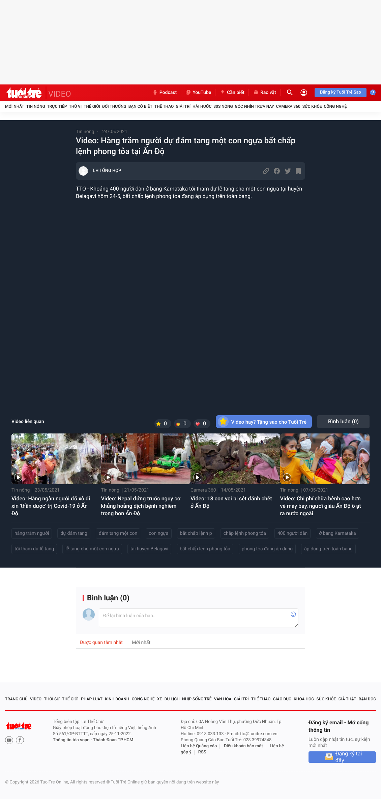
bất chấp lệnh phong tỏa (205, 549)
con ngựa (158, 533)
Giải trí (183, 106)
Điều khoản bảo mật (243, 746)
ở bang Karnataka (337, 533)
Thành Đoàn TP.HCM (113, 740)
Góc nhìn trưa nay (254, 106)
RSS (202, 752)
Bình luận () (343, 421)
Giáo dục (282, 699)
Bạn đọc (367, 699)
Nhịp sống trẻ (197, 699)
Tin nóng (35, 106)
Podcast (164, 92)
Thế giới (92, 106)
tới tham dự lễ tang (34, 549)
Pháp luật (91, 699)
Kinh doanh (117, 699)
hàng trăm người (31, 533)
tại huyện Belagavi (149, 549)
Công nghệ (335, 106)
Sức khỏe (312, 106)
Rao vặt (264, 92)
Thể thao (164, 106)
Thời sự (51, 699)
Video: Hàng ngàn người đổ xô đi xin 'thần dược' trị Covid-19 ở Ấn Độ (50, 506)
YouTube (198, 92)
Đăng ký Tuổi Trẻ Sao (340, 92)
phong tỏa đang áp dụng (267, 549)
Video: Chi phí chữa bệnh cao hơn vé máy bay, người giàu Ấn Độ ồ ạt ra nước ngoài (320, 506)
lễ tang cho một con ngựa (92, 549)
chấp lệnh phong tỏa (245, 533)
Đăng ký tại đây (348, 757)
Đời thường (114, 106)
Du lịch (172, 699)
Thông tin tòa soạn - (73, 740)
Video (35, 699)
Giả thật (347, 699)
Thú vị (75, 106)
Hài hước (202, 106)
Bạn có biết (140, 106)
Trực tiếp (57, 106)
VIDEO (59, 94)
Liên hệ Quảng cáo (199, 746)
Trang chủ (16, 699)
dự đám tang (73, 533)
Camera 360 (288, 106)
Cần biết (231, 92)
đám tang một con (118, 533)
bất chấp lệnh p (196, 533)
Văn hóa (223, 699)
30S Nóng (223, 106)
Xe (159, 699)
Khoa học (304, 699)
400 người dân (292, 533)
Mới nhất (14, 106)
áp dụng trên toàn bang (328, 549)
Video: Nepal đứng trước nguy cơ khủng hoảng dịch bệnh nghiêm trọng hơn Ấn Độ (140, 506)
